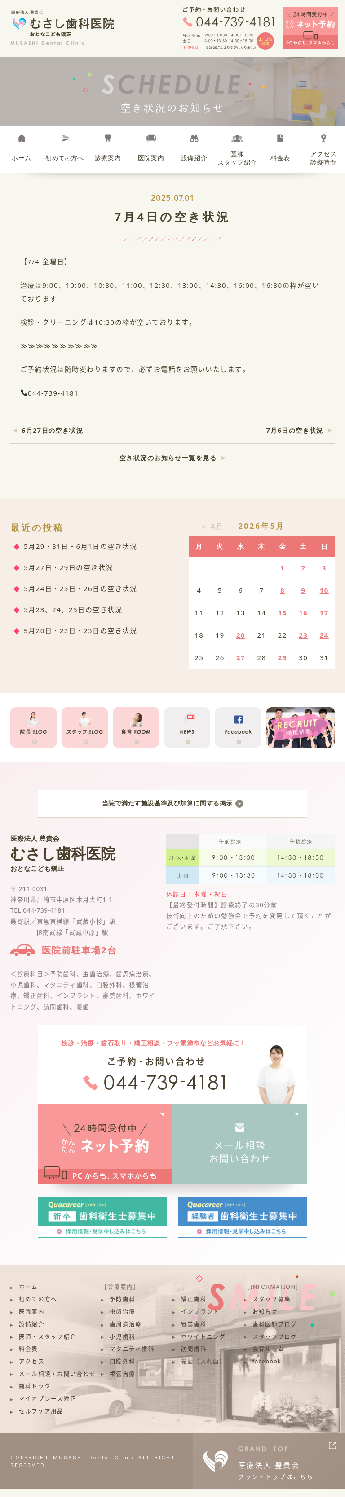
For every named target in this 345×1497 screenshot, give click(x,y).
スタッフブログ (274, 1344)
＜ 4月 (211, 526)
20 (240, 635)
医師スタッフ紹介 (237, 158)
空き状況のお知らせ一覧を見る (168, 457)
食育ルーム (268, 1356)
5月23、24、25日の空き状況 (73, 609)
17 (324, 612)
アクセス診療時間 (323, 158)
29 (282, 657)
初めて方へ (64, 158)
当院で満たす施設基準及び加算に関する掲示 (172, 807)
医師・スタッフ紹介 (47, 1344)
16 (303, 612)
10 (324, 590)
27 (240, 657)
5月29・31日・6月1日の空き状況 (80, 546)
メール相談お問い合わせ (240, 1159)
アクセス (31, 1369)
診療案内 (108, 158)
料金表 (280, 158)
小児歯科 (122, 1344)
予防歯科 (122, 1306)
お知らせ (265, 1319)
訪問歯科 (194, 1356)
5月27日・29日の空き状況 (68, 567)
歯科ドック (35, 1393)
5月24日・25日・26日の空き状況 (80, 588)
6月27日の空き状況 (52, 430)
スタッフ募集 (271, 1306)
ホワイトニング (203, 1344)
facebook (266, 1369)
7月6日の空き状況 (294, 430)
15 (282, 612)
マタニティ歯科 (132, 1356)
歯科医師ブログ (274, 1332)
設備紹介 (194, 158)
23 (303, 635)
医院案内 (151, 158)
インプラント (200, 1319)
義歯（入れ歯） (203, 1369)
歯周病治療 (126, 1332)
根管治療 (122, 1381)
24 (324, 635)
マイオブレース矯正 (47, 1406)
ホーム (21, 158)
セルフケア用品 (41, 1419)
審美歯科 (194, 1332)
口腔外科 (122, 1369)
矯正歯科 (194, 1306)
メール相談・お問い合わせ (57, 1381)
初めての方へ (38, 1306)
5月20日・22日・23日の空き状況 (80, 630)
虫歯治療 (122, 1319)
